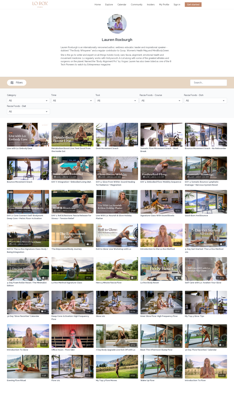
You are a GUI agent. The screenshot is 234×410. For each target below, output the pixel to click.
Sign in (177, 4)
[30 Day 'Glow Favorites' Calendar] (28, 316)
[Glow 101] (117, 316)
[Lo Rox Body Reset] (161, 282)
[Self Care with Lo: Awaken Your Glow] (206, 282)
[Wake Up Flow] (161, 380)
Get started (193, 4)
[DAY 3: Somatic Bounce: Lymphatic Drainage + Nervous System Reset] (206, 183)
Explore (109, 4)
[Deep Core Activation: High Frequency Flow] (72, 318)
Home (98, 4)
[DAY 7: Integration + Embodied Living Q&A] (72, 181)
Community (136, 4)
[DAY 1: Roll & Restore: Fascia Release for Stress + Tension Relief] (72, 217)
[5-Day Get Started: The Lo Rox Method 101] (206, 250)
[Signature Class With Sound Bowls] (161, 215)
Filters (17, 82)
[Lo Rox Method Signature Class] (72, 282)
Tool (98, 95)
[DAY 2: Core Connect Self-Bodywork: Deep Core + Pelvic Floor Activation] (28, 217)
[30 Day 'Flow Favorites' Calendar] (206, 349)
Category (11, 95)
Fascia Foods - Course (151, 95)
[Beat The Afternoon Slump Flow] (161, 349)
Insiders (151, 4)
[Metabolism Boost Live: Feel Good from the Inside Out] (72, 150)
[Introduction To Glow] (28, 349)
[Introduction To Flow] (206, 380)
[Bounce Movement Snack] (28, 181)
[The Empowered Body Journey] (72, 249)
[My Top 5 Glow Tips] (206, 316)
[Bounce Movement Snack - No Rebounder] (206, 148)
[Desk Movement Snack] (117, 148)
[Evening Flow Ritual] (28, 380)
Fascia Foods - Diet (16, 106)
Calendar (121, 4)
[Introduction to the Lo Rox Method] (161, 249)
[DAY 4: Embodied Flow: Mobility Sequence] (161, 181)
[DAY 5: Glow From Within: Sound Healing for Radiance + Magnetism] (117, 183)
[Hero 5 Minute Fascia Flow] (117, 282)
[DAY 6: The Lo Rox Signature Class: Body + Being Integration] (28, 250)
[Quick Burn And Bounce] (206, 215)
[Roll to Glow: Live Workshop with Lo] (117, 249)
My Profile (164, 4)
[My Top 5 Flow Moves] (117, 380)
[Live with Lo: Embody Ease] (28, 148)
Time (53, 95)
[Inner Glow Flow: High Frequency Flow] (161, 316)
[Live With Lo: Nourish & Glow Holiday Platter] (117, 217)
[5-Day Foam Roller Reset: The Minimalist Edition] (28, 284)
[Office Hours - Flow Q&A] (72, 349)
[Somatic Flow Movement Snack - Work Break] (161, 150)
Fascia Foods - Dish (193, 95)
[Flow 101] (72, 380)
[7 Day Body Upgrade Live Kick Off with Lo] (117, 349)
